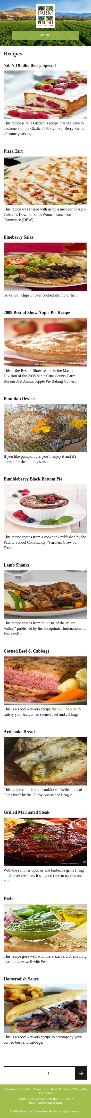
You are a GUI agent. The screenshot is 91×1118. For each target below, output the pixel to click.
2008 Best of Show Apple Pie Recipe (37, 312)
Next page (81, 1073)
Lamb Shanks (17, 565)
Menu (45, 35)
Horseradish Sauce (21, 979)
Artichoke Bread (19, 731)
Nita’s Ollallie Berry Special (30, 65)
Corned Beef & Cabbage (26, 651)
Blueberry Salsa (18, 237)
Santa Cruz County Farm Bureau (45, 16)
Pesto (9, 898)
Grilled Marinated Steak (27, 812)
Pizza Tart (13, 151)
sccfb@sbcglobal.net (50, 1102)
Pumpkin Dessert (20, 398)
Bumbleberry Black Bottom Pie (33, 479)
